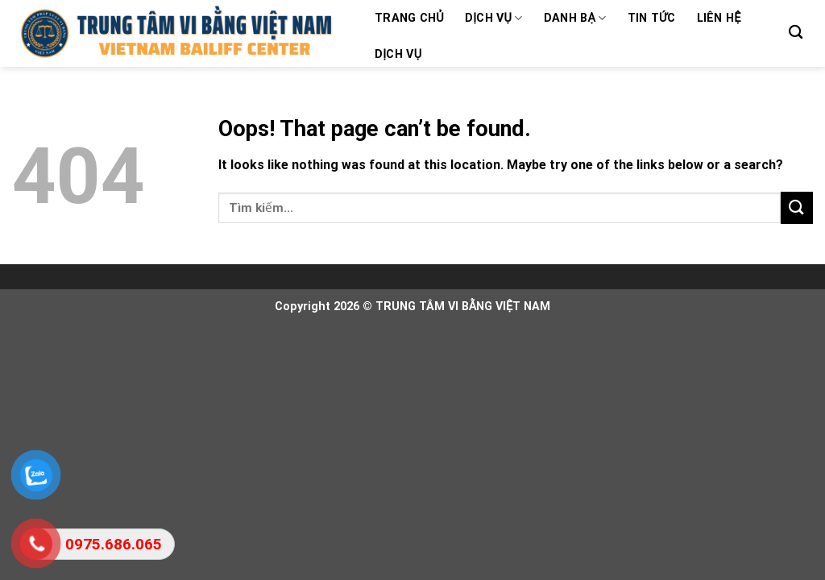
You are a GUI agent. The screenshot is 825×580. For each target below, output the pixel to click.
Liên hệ (719, 18)
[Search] (795, 32)
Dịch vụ (494, 18)
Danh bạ (575, 18)
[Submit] (797, 207)
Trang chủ (409, 18)
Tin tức (652, 18)
